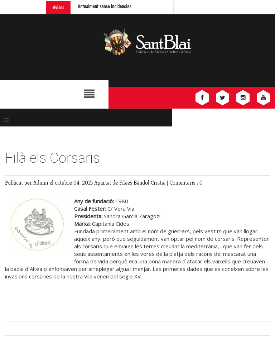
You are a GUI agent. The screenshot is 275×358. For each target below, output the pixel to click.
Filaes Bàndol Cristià (143, 182)
